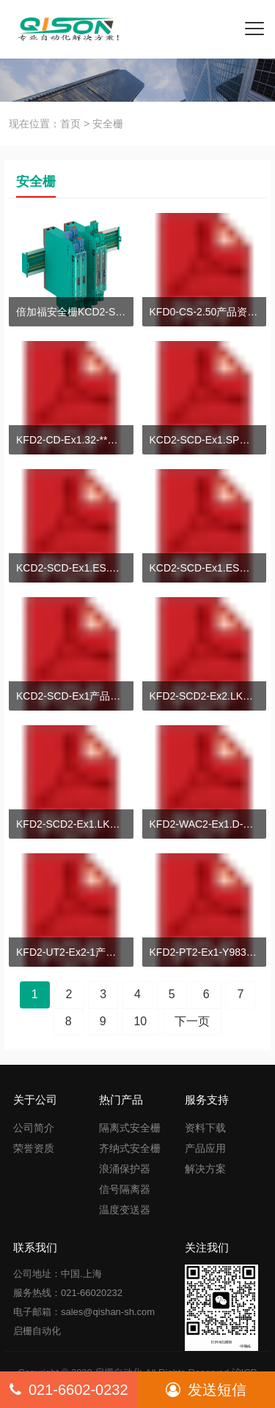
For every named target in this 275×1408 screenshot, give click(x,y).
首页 (70, 124)
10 (140, 1021)
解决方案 (205, 1169)
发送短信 (206, 1390)
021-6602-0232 (69, 1390)
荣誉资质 (33, 1148)
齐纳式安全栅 (130, 1148)
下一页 (192, 1021)
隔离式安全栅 (130, 1128)
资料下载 (205, 1128)
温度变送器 (124, 1210)
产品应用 (205, 1148)
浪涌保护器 (124, 1169)
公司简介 (33, 1128)
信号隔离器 (124, 1189)
